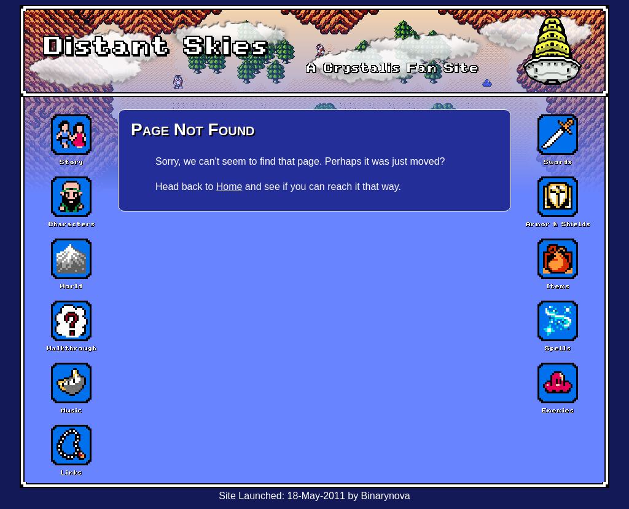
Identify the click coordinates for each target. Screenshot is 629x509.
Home (229, 186)
